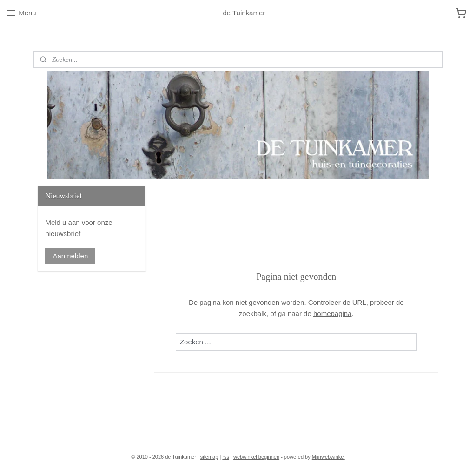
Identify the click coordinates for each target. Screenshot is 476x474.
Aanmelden (70, 256)
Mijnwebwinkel (328, 457)
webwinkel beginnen (256, 457)
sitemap (209, 457)
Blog (40, 37)
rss (225, 457)
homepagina (332, 313)
